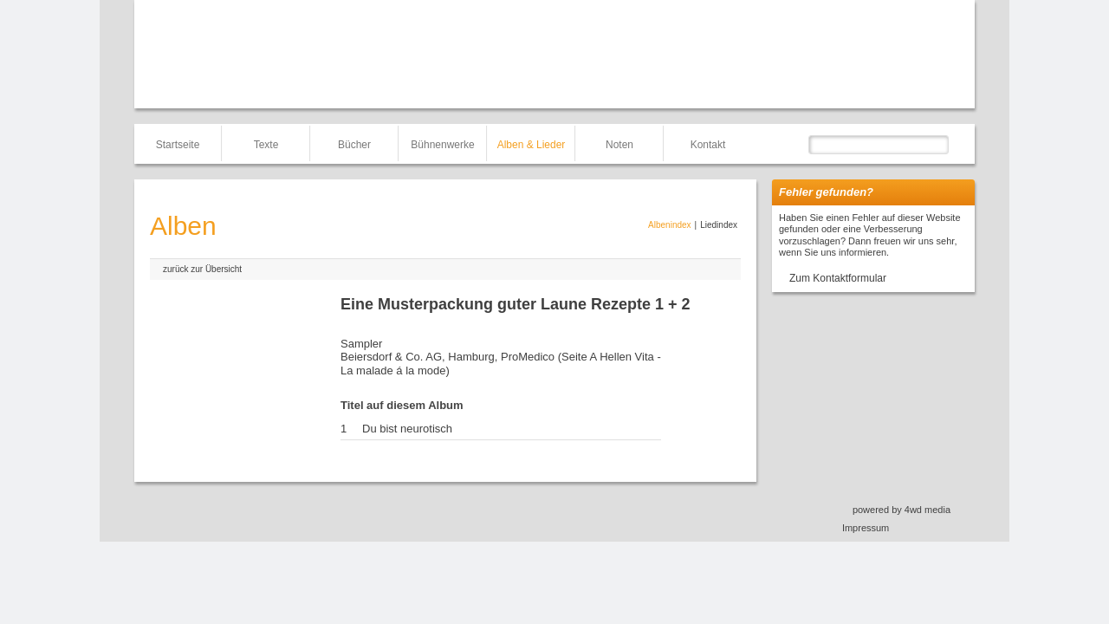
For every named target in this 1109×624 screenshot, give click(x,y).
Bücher (354, 145)
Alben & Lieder (531, 145)
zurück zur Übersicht (202, 269)
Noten (619, 145)
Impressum (865, 528)
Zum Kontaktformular (837, 278)
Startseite (178, 145)
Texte (266, 145)
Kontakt (708, 145)
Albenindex (669, 225)
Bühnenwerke (442, 145)
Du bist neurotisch (407, 428)
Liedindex (718, 225)
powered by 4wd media (901, 509)
